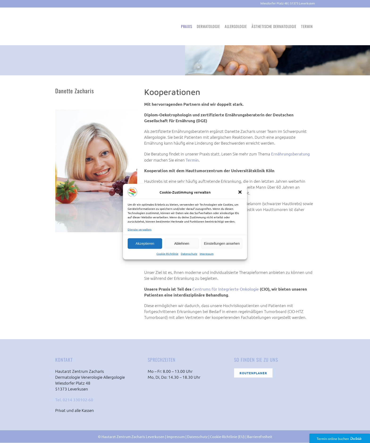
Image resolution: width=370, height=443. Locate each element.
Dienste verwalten (139, 229)
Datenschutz (189, 253)
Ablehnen (181, 243)
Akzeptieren (144, 243)
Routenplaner (253, 373)
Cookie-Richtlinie (167, 253)
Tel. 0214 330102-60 (74, 399)
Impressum (207, 253)
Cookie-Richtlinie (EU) (227, 437)
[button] (240, 192)
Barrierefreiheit (259, 437)
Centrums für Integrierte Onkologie (225, 289)
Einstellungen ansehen (222, 243)
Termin (192, 160)
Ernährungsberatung (290, 153)
